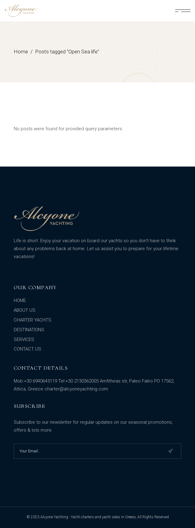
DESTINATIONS (29, 329)
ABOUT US (24, 310)
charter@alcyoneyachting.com (76, 389)
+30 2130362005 (82, 381)
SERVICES (24, 339)
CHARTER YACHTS (32, 320)
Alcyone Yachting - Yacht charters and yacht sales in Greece (87, 517)
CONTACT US (27, 349)
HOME (20, 300)
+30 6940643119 (40, 381)
